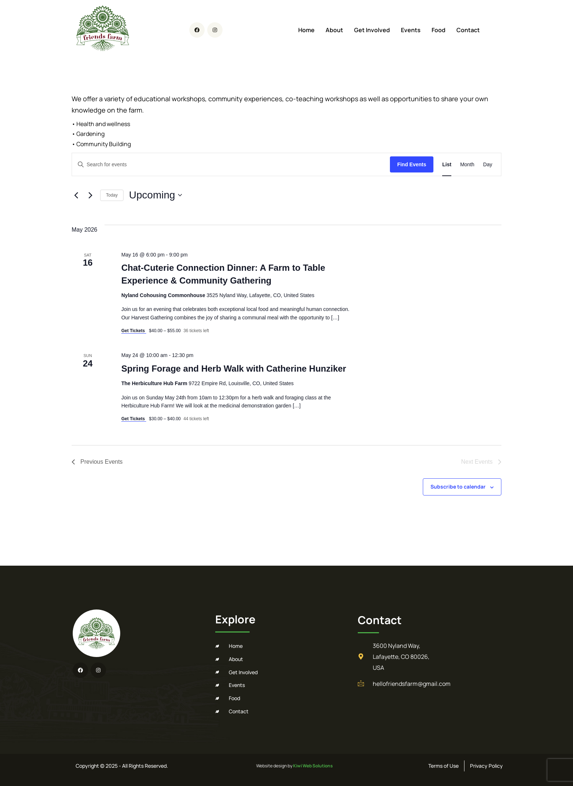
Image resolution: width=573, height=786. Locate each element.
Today (112, 195)
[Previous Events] (76, 195)
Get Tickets (133, 330)
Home (306, 30)
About (334, 30)
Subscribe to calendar (458, 486)
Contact (468, 30)
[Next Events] (90, 195)
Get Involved (372, 30)
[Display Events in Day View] (487, 164)
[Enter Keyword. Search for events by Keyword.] (231, 164)
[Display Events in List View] (446, 164)
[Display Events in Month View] (467, 164)
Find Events (411, 164)
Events (411, 30)
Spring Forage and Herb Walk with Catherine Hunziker (233, 368)
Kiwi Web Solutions (313, 766)
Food (438, 30)
